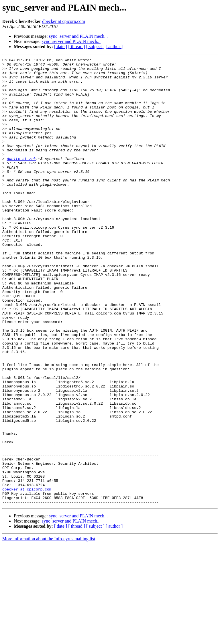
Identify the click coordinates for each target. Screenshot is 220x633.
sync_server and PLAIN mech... (78, 36)
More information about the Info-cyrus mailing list (48, 628)
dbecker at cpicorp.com (63, 21)
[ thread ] (76, 46)
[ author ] (114, 46)
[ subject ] (95, 46)
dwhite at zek (21, 179)
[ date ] (60, 46)
